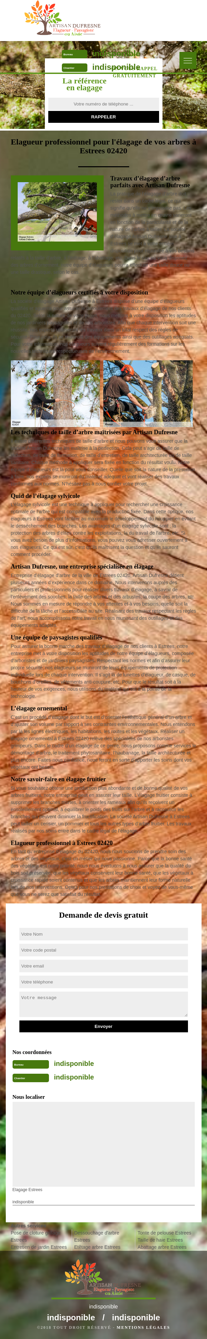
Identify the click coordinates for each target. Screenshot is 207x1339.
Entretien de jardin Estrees (39, 1247)
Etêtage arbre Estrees (97, 1247)
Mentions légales (143, 1327)
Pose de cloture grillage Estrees (36, 1236)
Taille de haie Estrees (160, 1240)
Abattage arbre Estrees (162, 1247)
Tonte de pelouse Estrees (164, 1233)
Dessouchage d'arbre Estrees (96, 1236)
